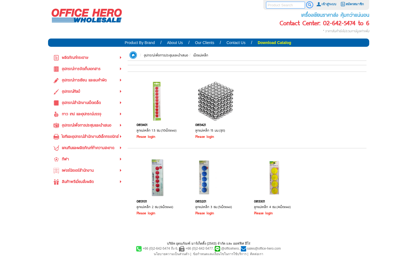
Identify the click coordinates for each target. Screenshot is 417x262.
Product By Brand (140, 42)
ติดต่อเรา (256, 254)
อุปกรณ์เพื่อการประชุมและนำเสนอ (166, 55)
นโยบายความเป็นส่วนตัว (171, 254)
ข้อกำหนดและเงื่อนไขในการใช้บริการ (220, 254)
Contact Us (235, 42)
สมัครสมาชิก (352, 4)
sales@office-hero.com (264, 248)
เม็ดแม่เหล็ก (200, 55)
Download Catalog (274, 42)
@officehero (230, 248)
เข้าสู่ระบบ (326, 4)
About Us (175, 42)
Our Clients (204, 42)
